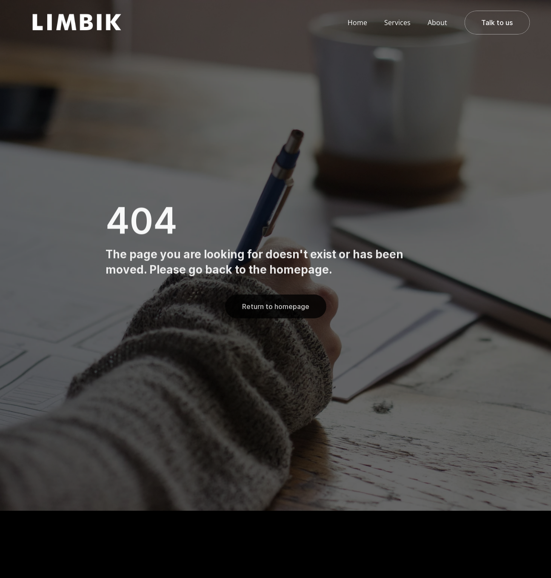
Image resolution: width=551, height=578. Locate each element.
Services (397, 22)
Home (357, 22)
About (437, 22)
